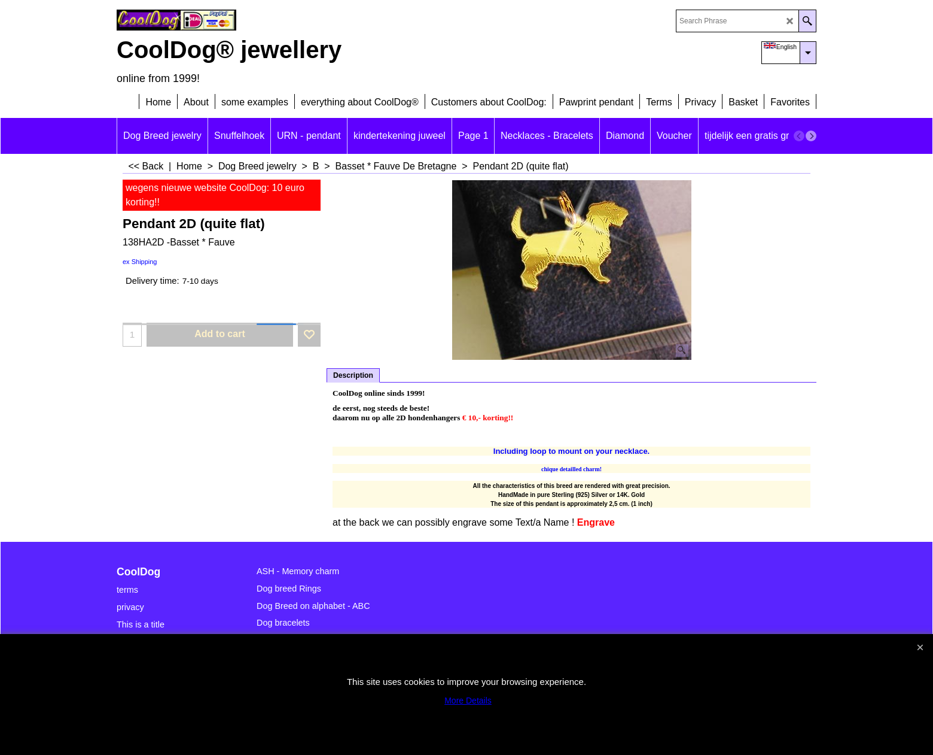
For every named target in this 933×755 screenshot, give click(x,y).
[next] (811, 136)
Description (353, 375)
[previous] (799, 136)
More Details (468, 700)
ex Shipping (140, 261)
